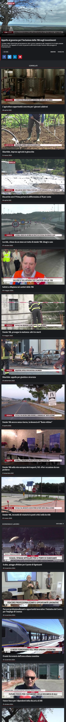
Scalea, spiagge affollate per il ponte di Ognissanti (22, 564)
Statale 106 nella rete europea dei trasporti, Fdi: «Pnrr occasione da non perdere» (30, 468)
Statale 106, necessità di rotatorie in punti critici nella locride (26, 514)
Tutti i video (60, 524)
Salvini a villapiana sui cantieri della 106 (18, 286)
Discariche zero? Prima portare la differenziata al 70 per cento (26, 196)
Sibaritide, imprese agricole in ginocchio (18, 151)
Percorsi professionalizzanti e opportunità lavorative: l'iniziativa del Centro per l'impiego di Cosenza (32, 610)
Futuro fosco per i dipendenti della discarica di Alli (22, 700)
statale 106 (61, 52)
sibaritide (53, 52)
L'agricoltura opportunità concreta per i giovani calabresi (25, 106)
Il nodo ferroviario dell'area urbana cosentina (21, 656)
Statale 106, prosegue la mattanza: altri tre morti (21, 332)
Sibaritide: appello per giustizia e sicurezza (19, 377)
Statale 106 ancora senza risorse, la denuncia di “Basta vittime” (27, 422)
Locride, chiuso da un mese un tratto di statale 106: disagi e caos (27, 241)
